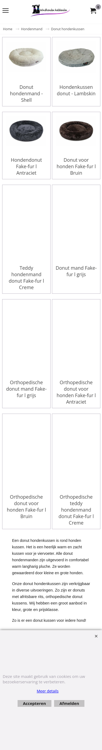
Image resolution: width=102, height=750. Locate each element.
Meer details (48, 691)
